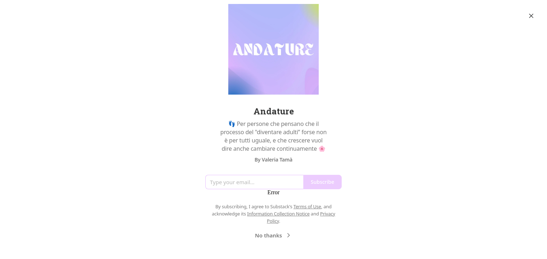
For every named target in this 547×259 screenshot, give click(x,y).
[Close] (531, 16)
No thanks (273, 235)
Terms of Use (307, 206)
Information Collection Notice (278, 213)
